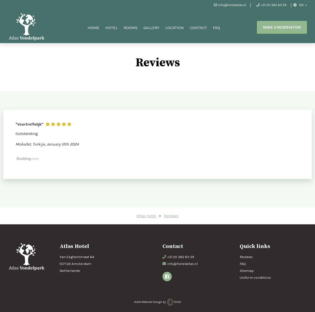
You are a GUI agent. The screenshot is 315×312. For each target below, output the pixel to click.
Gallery (151, 27)
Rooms (131, 27)
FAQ (216, 27)
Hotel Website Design (148, 302)
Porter (174, 302)
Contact (198, 27)
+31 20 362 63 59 (271, 5)
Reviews (246, 257)
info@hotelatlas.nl (230, 5)
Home (93, 27)
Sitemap (247, 271)
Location (174, 27)
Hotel (111, 27)
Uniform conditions (255, 278)
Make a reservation (282, 27)
